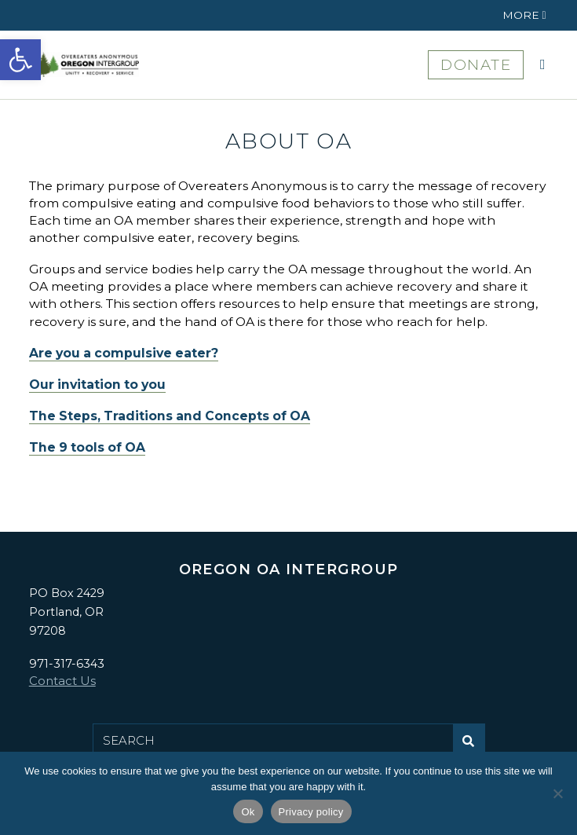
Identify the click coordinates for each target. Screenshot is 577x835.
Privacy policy (311, 812)
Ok (247, 812)
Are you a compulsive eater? (123, 353)
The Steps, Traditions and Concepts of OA (169, 415)
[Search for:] (273, 740)
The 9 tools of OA (87, 447)
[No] (557, 793)
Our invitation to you (97, 384)
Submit (473, 746)
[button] (20, 59)
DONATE (475, 65)
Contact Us (62, 680)
